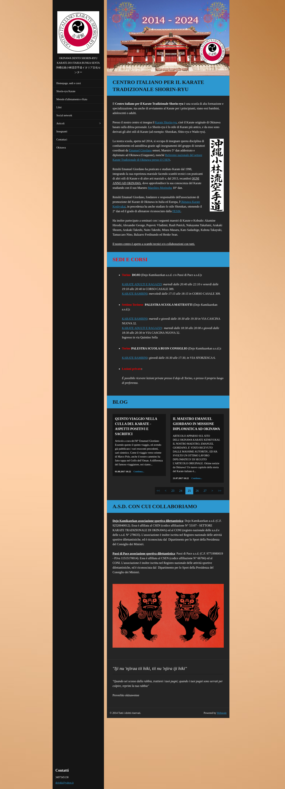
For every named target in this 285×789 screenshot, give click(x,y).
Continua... (139, 471)
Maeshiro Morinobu (160, 187)
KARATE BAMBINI (134, 293)
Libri (59, 107)
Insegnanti (61, 131)
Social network (64, 115)
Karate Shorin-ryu (166, 122)
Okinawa (61, 147)
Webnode (222, 713)
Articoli (60, 123)
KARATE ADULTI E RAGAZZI (142, 284)
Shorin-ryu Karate (65, 91)
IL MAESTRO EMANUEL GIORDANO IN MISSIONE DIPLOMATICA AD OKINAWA (196, 424)
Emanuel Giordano (140, 150)
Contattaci (61, 139)
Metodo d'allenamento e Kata (71, 99)
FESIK (176, 211)
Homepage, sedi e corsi (68, 83)
